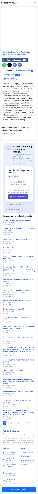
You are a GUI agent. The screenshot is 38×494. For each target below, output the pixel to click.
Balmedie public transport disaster (15, 245)
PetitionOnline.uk (9, 3)
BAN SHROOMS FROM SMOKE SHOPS (16, 306)
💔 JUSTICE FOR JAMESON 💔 (13, 315)
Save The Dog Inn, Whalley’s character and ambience (18, 263)
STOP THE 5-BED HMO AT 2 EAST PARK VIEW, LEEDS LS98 (19, 235)
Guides (6, 454)
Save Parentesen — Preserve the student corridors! (18, 344)
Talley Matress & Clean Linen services (16, 323)
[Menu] (35, 3)
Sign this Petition (19, 141)
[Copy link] (20, 65)
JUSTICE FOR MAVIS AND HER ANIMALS (17, 226)
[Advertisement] (19, 29)
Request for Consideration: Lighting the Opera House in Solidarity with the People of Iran (18, 387)
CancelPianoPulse (9, 254)
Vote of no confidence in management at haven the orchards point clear (18, 297)
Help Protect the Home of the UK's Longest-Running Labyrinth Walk (19, 333)
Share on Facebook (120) (14, 60)
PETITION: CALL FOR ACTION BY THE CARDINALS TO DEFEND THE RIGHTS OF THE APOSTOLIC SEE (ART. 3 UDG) (19, 418)
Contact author (9, 133)
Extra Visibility (10, 79)
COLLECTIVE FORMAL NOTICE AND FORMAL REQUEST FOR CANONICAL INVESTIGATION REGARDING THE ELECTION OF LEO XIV (19, 355)
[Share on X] (9, 65)
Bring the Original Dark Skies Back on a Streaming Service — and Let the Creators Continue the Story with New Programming (19, 275)
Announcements (24, 71)
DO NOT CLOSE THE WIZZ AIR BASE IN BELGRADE (16, 407)
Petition (8, 71)
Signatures (12, 75)
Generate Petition (18, 203)
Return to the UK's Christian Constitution (18, 397)
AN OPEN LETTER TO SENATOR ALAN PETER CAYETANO (18, 367)
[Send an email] (15, 65)
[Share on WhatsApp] (4, 65)
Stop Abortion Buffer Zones (13, 376)
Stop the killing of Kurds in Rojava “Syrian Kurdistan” (18, 286)
